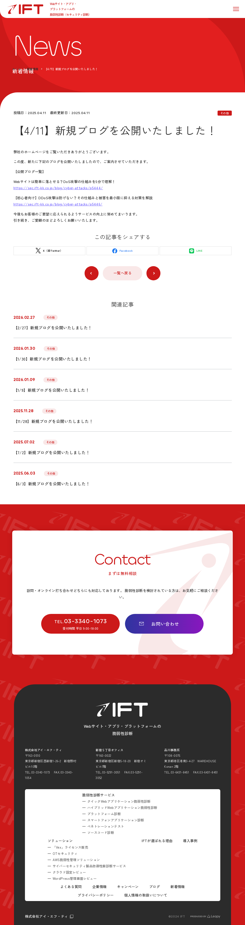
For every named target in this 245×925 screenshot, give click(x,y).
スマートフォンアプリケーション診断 (115, 820)
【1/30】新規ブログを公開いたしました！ (52, 359)
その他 (224, 113)
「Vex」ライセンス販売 (70, 847)
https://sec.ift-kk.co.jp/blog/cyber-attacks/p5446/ (58, 203)
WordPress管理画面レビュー (75, 878)
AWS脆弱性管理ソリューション (77, 859)
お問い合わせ (159, 623)
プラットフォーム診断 (104, 813)
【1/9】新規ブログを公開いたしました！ (51, 390)
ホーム (16, 69)
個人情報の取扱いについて (145, 895)
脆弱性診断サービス (98, 794)
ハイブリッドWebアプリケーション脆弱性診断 (122, 807)
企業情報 (99, 886)
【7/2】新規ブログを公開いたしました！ (51, 452)
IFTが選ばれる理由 (157, 840)
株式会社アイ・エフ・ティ (46, 916)
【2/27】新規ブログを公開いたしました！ (52, 328)
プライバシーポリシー (96, 895)
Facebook (122, 250)
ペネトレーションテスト (105, 826)
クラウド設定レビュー (69, 872)
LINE (195, 250)
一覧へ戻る (122, 272)
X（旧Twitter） (49, 251)
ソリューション (60, 840)
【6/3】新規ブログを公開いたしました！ (51, 484)
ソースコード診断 (100, 832)
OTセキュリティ (65, 853)
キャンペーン (128, 886)
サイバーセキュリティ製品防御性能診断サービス (89, 866)
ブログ (154, 886)
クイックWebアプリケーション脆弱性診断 (119, 801)
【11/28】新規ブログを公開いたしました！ (53, 421)
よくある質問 (71, 886)
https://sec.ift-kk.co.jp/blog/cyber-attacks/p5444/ (58, 187)
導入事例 (190, 840)
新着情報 (32, 69)
